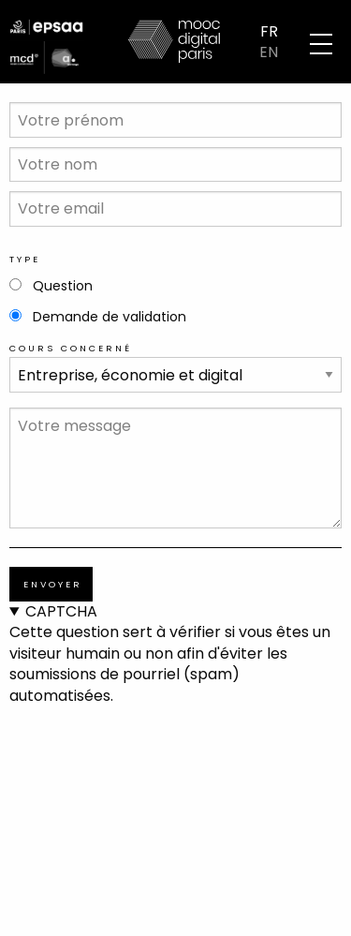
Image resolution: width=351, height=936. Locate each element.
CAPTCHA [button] (61, 612)
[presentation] (86, 773)
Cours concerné (70, 348)
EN (268, 52)
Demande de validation (109, 316)
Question (63, 285)
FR (269, 31)
